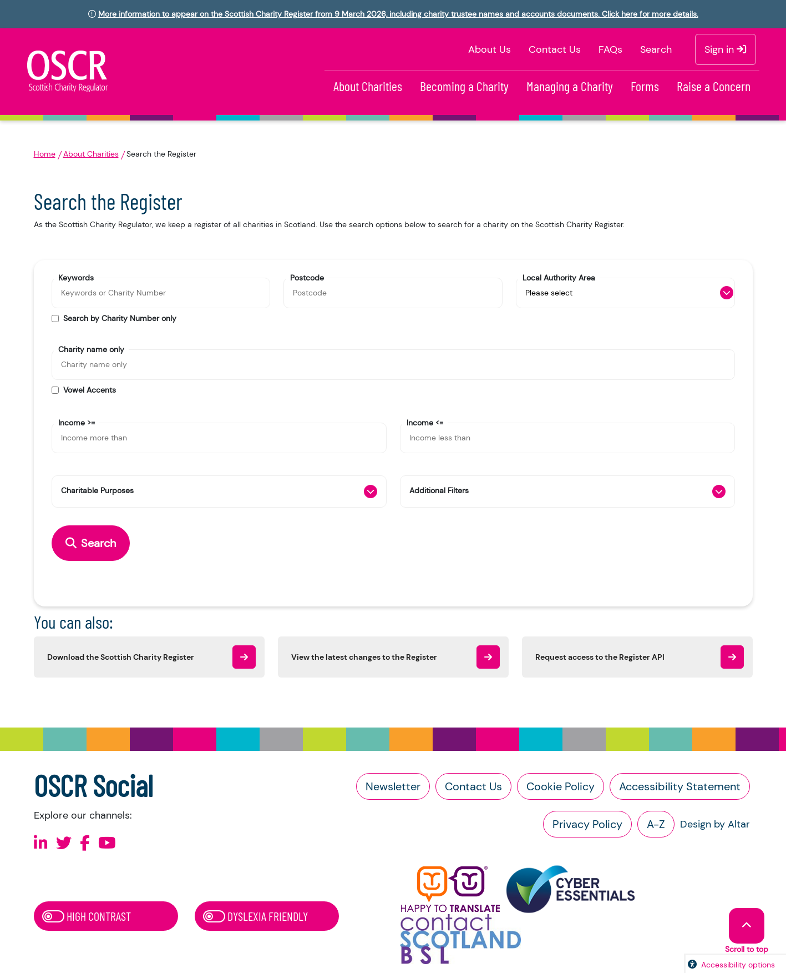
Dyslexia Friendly (255, 916)
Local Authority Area (559, 277)
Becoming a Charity (464, 86)
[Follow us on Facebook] (85, 843)
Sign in (725, 49)
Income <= (425, 422)
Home (44, 154)
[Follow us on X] (64, 843)
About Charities (367, 86)
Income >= (76, 422)
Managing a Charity (569, 86)
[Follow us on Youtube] (107, 843)
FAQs (610, 49)
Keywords (76, 277)
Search (656, 49)
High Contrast (86, 916)
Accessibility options (738, 965)
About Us (489, 49)
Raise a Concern (713, 86)
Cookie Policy (560, 786)
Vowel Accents (89, 390)
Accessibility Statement (680, 786)
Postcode (307, 277)
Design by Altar (715, 824)
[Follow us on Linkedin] (41, 843)
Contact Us (555, 49)
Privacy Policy (587, 824)
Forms (645, 86)
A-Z (656, 824)
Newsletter (393, 786)
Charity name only (91, 349)
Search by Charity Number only (119, 318)
